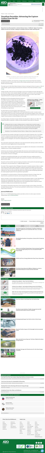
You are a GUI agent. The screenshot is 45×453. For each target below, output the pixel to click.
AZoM (4, 422)
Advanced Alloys (9, 402)
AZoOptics (4, 426)
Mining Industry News (10, 407)
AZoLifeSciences (13, 427)
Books (21, 430)
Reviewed (41, 25)
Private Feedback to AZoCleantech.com (36, 221)
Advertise (36, 427)
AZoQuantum (13, 423)
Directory (21, 424)
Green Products (11, 13)
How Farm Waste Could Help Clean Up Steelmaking (27, 299)
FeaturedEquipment (22, 226)
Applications (29, 427)
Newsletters (37, 424)
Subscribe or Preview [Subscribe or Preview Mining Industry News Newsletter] (9, 409)
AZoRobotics (5, 424)
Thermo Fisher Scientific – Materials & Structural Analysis (13, 383)
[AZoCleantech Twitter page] (11, 5)
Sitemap (36, 432)
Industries (29, 429)
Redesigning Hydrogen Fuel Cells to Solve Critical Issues (28, 319)
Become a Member (30, 434)
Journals (21, 433)
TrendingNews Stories (8, 226)
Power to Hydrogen (6, 387)
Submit (42, 222)
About (36, 422)
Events (28, 423)
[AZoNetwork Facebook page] (10, 5)
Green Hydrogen (30, 426)
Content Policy (37, 434)
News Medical (13, 426)
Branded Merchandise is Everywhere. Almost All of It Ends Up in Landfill (30, 239)
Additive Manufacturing (10, 397)
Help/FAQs (29, 431)
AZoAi (12, 424)
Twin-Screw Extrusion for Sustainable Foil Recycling (13, 381)
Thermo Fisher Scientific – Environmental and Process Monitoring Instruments (16, 378)
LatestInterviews (37, 226)
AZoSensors (13, 422)
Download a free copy (35, 108)
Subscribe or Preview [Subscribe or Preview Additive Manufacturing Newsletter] (9, 398)
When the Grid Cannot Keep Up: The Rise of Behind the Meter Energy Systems (30, 340)
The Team (29, 433)
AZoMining (5, 429)
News (6, 13)
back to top (40, 439)
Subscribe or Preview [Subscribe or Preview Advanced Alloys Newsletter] (9, 403)
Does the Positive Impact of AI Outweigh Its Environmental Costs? (29, 330)
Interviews (29, 424)
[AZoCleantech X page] (41, 443)
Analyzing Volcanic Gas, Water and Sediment (11, 390)
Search (36, 423)
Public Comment (24, 221)
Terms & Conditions (38, 429)
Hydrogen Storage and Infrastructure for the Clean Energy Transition (29, 350)
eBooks (21, 431)
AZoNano (4, 423)
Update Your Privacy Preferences (9, 451)
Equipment (22, 426)
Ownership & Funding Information (38, 436)
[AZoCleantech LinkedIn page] (9, 5)
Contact (36, 426)
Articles (21, 423)
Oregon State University (24, 80)
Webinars (21, 427)
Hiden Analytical (6, 391)
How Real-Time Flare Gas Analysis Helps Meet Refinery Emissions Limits (17, 377)
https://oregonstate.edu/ (6, 200)
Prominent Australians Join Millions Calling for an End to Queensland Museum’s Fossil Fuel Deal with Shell (29, 269)
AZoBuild (4, 427)
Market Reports (22, 429)
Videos (28, 422)
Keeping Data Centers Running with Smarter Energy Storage (14, 385)
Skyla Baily (8, 23)
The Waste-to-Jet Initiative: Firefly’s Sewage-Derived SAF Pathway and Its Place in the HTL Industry (28, 310)
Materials (29, 430)
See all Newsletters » (5, 413)
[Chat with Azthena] (42, 450)
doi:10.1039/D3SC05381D (13, 195)
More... (43, 1)
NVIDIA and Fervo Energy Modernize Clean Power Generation (30, 258)
